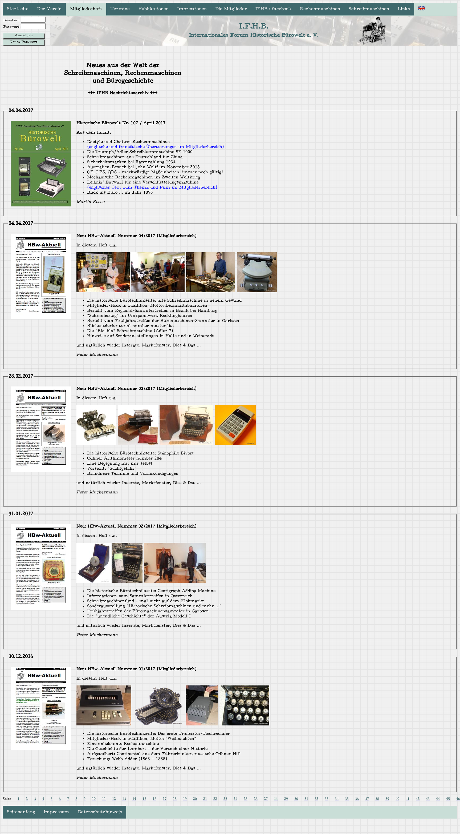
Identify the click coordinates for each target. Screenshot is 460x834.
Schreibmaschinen (369, 9)
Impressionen (192, 9)
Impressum (56, 812)
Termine (120, 9)
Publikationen (153, 9)
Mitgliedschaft (86, 9)
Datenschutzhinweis (100, 812)
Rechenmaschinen (320, 9)
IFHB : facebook (273, 9)
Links (404, 9)
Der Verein (49, 9)
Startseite (18, 9)
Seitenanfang (21, 812)
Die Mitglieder (231, 9)
